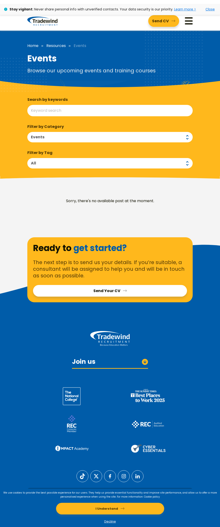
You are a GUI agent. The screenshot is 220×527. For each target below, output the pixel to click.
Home (32, 46)
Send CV (160, 21)
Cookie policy (152, 497)
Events (37, 137)
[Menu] (189, 21)
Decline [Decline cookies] (110, 521)
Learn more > (185, 9)
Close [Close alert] (210, 9)
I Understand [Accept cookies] (107, 508)
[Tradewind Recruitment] (42, 20)
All (33, 163)
